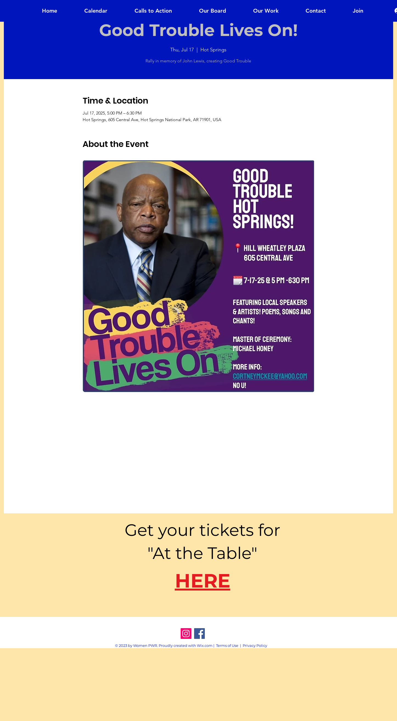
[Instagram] (186, 633)
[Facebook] (199, 633)
